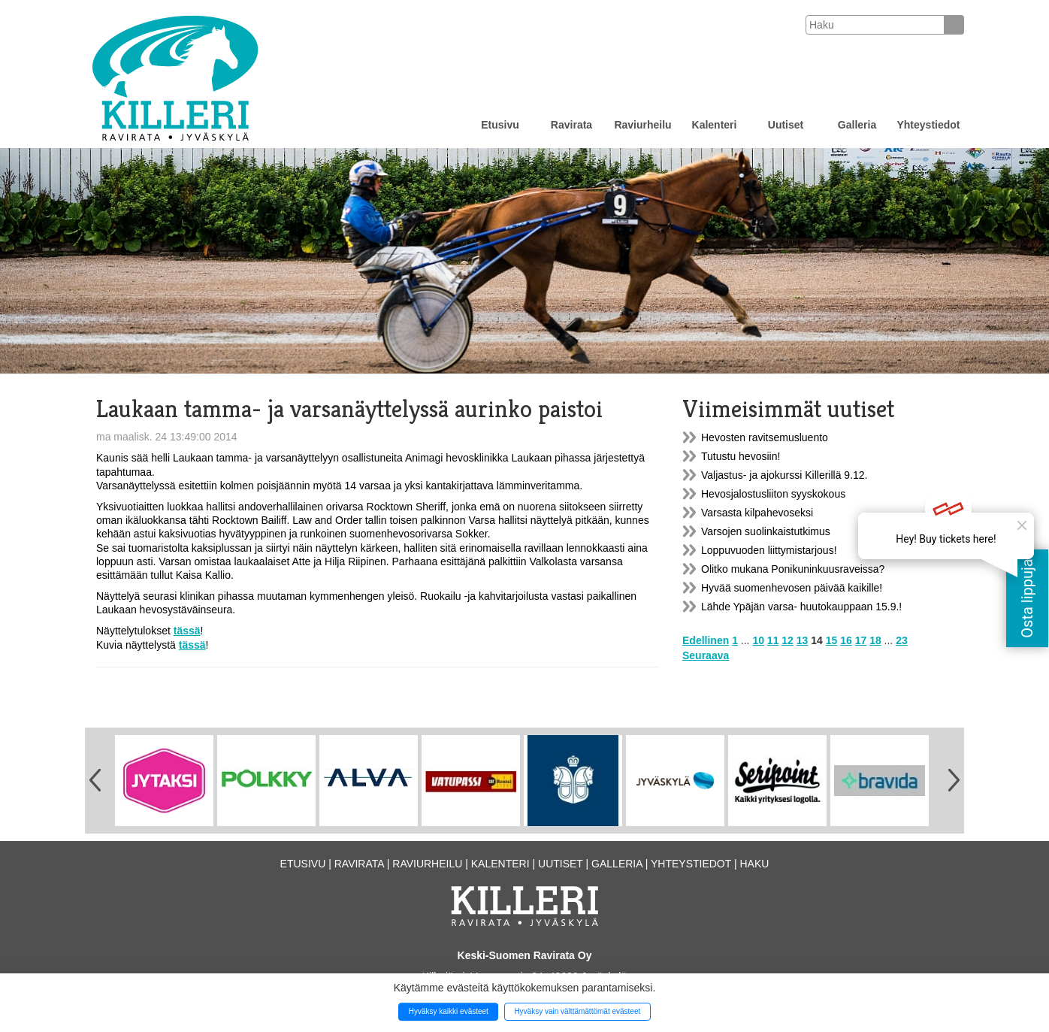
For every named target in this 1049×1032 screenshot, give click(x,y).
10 (758, 640)
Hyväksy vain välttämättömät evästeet (577, 1011)
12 (787, 640)
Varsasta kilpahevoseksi (757, 513)
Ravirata (571, 125)
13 (803, 640)
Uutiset (785, 125)
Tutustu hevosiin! (740, 456)
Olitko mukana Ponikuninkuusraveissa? (792, 569)
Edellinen (705, 640)
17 (861, 640)
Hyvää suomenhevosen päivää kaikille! (791, 588)
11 (773, 640)
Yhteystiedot (928, 125)
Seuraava (705, 655)
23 (902, 640)
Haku (754, 864)
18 (875, 640)
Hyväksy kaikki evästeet (448, 1011)
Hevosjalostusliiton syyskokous (773, 494)
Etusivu (500, 125)
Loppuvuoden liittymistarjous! (769, 550)
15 (832, 640)
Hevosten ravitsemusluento (764, 437)
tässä (187, 631)
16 (846, 640)
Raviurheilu (642, 125)
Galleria (857, 125)
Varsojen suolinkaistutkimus (765, 531)
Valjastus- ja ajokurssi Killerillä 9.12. (784, 475)
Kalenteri (714, 125)
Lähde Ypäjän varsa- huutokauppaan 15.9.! (801, 607)
